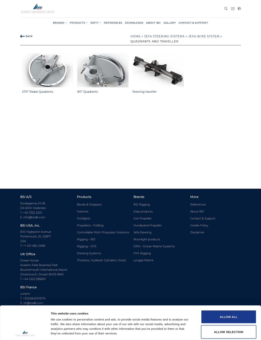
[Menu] (232, 8)
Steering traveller (144, 91)
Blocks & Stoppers (89, 204)
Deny (228, 313)
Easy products (143, 211)
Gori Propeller (142, 218)
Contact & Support (193, 22)
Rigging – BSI (86, 239)
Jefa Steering (142, 232)
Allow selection (228, 298)
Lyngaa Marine (143, 260)
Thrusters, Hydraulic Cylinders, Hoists (101, 260)
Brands (60, 23)
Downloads (134, 22)
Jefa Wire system (204, 36)
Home (135, 36)
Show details (203, 332)
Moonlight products (146, 239)
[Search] (226, 8)
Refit (95, 23)
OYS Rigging (142, 253)
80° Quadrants (87, 91)
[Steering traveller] (158, 70)
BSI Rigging (141, 204)
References (113, 22)
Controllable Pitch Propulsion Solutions (103, 232)
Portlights (83, 218)
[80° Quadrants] (103, 70)
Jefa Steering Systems (164, 36)
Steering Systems (89, 253)
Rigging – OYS (86, 246)
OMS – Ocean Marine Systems (154, 246)
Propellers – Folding (90, 225)
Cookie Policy (199, 225)
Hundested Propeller (147, 225)
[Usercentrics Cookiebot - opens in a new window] (25, 332)
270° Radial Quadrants (37, 91)
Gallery (169, 22)
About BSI (153, 22)
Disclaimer (197, 232)
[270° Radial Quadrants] (47, 70)
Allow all (229, 283)
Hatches (82, 211)
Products (79, 23)
